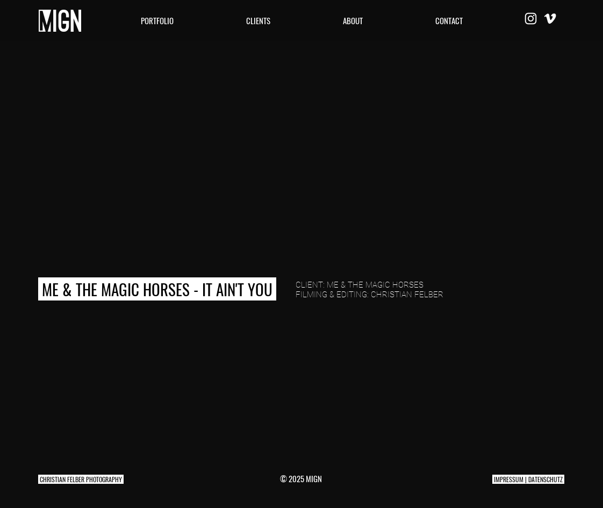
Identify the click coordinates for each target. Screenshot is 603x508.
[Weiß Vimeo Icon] (550, 18)
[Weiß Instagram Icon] (531, 18)
